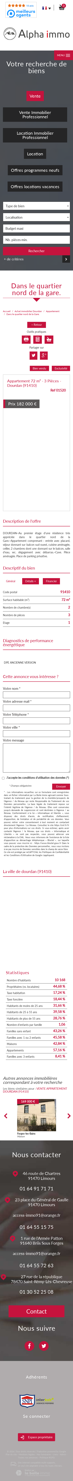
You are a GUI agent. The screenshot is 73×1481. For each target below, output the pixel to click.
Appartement (52, 311)
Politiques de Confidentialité (55, 852)
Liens (55, 1454)
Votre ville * (11, 727)
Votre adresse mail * (17, 701)
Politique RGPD (47, 1457)
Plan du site (11, 1454)
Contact (36, 1311)
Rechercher (36, 251)
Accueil (7, 311)
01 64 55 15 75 (37, 1227)
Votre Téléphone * (16, 714)
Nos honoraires (44, 1454)
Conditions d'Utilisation (21, 855)
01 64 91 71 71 (37, 1188)
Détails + (30, 581)
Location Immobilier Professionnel (35, 135)
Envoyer (61, 786)
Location (35, 153)
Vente (35, 96)
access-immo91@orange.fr (36, 1215)
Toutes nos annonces (28, 1457)
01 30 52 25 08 (37, 1292)
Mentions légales (27, 1454)
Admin (63, 1454)
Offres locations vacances (35, 186)
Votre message (13, 740)
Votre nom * (11, 689)
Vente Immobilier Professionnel (35, 114)
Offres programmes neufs (35, 170)
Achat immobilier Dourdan (28, 311)
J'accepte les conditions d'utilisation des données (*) (37, 777)
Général (10, 581)
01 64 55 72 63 (37, 1265)
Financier (51, 581)
